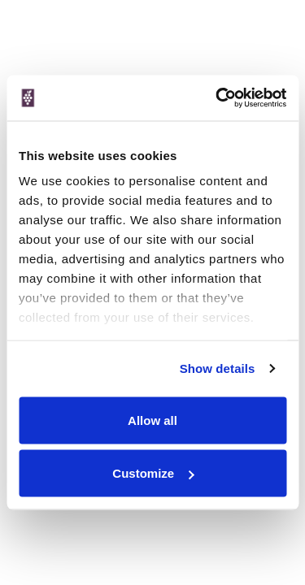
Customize (153, 473)
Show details (217, 368)
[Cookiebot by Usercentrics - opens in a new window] (217, 98)
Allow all (152, 420)
